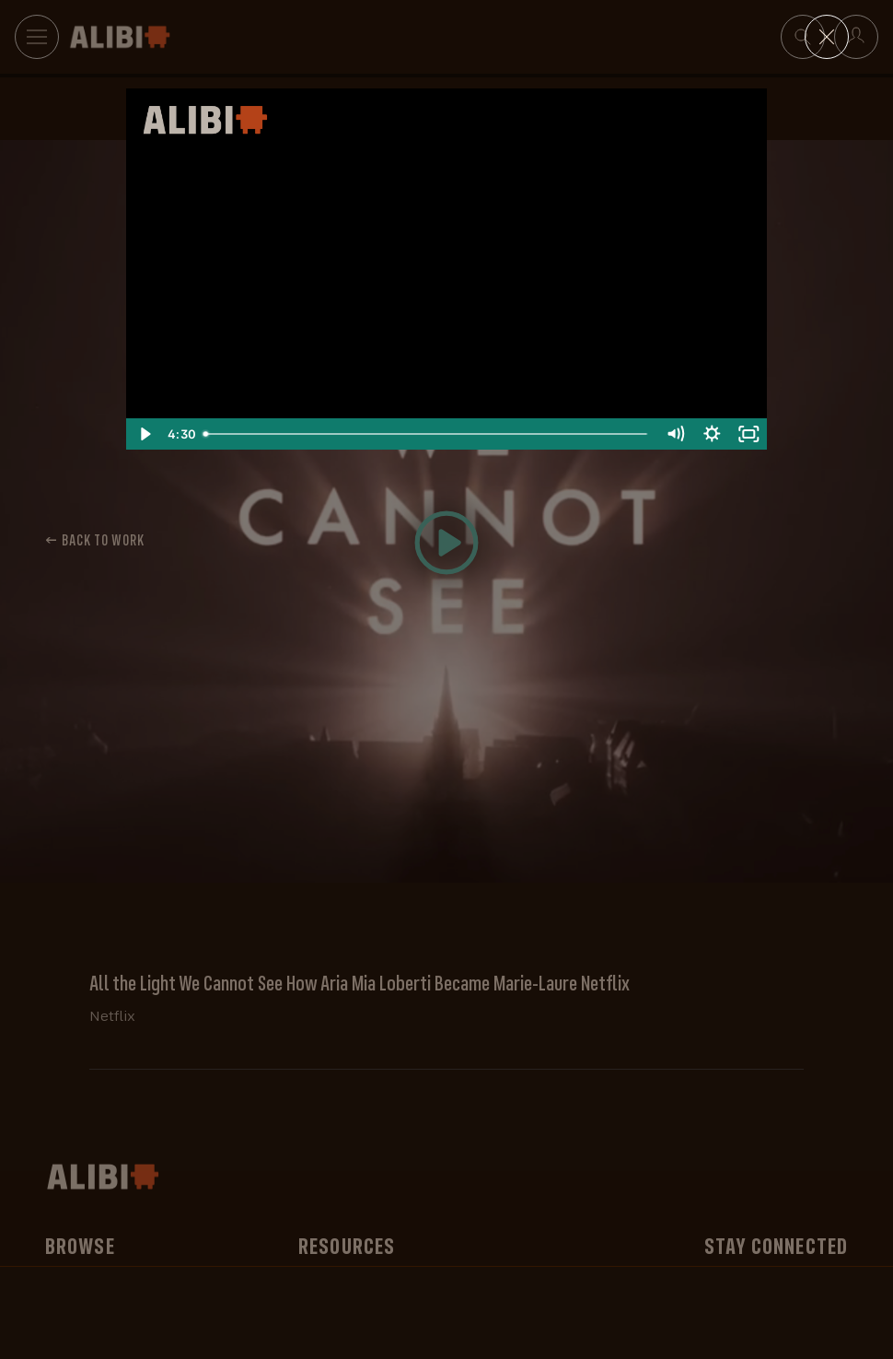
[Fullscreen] (748, 434)
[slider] (426, 434)
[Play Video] (144, 434)
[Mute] (674, 434)
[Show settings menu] (711, 434)
